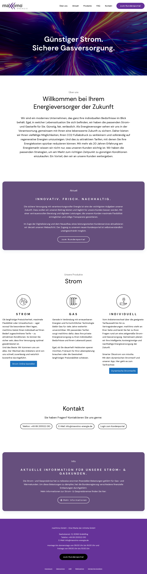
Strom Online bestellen (23, 363)
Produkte (87, 6)
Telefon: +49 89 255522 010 (36, 426)
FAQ (98, 6)
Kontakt (108, 6)
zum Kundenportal (130, 6)
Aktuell (75, 6)
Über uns (63, 6)
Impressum (48, 569)
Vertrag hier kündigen (95, 569)
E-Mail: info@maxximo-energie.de (75, 426)
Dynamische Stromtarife (123, 370)
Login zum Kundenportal (112, 426)
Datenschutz (60, 569)
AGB (70, 569)
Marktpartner (79, 569)
